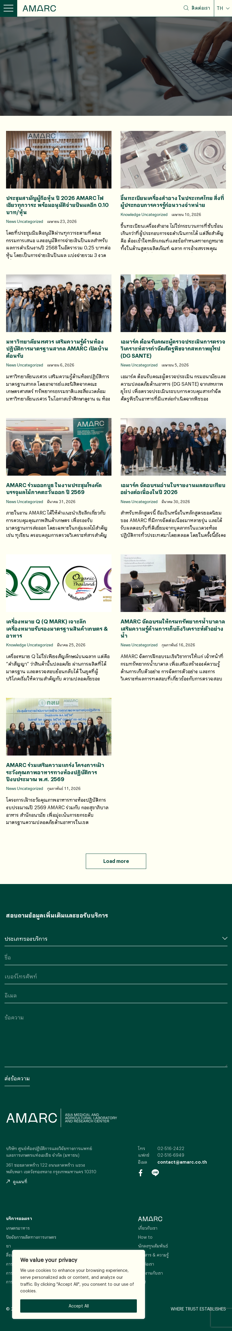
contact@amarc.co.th (182, 1162)
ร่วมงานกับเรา (150, 1273)
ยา (8, 1246)
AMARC (39, 8)
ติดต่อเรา (201, 7)
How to (145, 1237)
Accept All (79, 1306)
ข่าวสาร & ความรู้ (153, 1255)
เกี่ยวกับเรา (147, 1228)
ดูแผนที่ (16, 1181)
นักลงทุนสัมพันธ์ (153, 1246)
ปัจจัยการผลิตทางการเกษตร (31, 1237)
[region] (78, 1284)
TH (220, 8)
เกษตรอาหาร (18, 1228)
